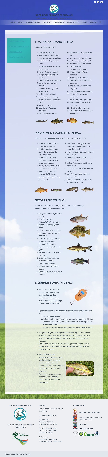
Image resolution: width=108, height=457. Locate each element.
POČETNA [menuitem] (13, 22)
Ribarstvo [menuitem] (47, 22)
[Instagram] (98, 2)
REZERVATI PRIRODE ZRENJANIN (54, 15)
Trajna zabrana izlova (17, 41)
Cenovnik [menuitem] (94, 22)
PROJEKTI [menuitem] (85, 22)
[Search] (100, 22)
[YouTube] (101, 2)
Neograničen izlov (15, 52)
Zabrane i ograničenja (17, 57)
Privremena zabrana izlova (19, 46)
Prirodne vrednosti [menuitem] (34, 22)
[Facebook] (95, 2)
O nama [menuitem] (21, 22)
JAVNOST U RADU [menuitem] (73, 22)
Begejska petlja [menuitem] (59, 22)
